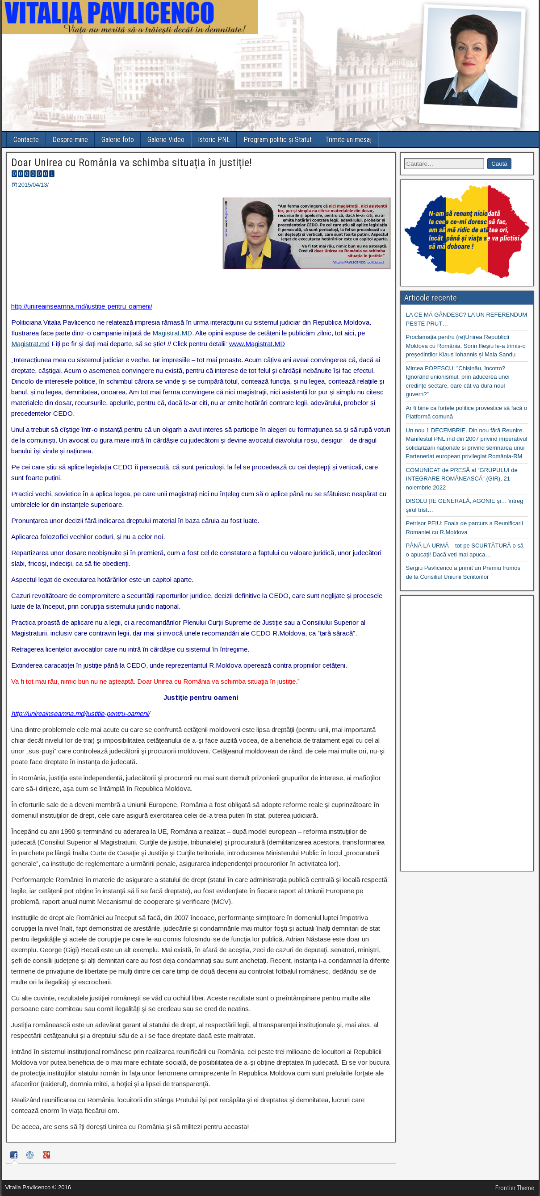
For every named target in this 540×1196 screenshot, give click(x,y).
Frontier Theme (514, 1188)
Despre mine (70, 139)
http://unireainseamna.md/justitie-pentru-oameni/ (81, 306)
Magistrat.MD (172, 333)
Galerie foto (117, 139)
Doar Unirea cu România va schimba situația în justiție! (131, 162)
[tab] (14, 1156)
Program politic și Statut (277, 139)
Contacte (26, 139)
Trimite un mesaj (348, 139)
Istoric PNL (214, 139)
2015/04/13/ (33, 184)
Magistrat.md (30, 343)
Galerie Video (165, 139)
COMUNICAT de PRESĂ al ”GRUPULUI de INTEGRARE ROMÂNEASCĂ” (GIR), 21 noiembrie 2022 (462, 479)
